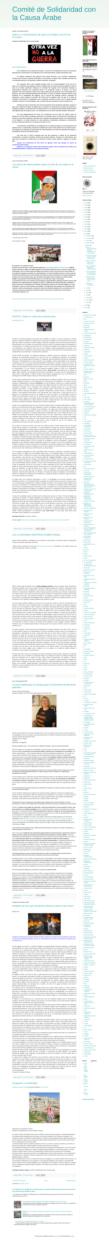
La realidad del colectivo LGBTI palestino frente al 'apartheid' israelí (89, 718)
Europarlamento (88, 600)
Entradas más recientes (19, 1180)
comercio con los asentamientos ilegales (90, 435)
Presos (86, 875)
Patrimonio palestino (89, 839)
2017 (85, 224)
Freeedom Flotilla (89, 618)
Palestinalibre (86, 1080)
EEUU (85, 552)
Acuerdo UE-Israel (89, 323)
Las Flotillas (87, 722)
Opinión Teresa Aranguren (88, 820)
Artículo (86, 358)
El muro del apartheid (90, 560)
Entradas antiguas (71, 1180)
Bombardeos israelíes (90, 393)
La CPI (86, 698)
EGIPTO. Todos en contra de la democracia (34, 316)
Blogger (72, 1236)
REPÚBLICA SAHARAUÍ (87, 925)
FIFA (85, 604)
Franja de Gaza (88, 616)
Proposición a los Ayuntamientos (88, 885)
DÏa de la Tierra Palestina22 (88, 521)
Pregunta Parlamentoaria (88, 856)
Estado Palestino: (89, 596)
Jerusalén (86, 678)
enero (87, 302)
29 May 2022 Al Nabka (90, 315)
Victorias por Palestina (90, 1045)
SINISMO (86, 979)
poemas (86, 853)
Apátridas (86, 349)
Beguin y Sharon (88, 379)
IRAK (85, 657)
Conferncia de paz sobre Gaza (89, 456)
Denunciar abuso (88, 1099)
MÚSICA (86, 792)
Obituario (86, 807)
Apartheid (86, 345)
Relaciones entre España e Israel (88, 918)
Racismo (86, 894)
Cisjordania (87, 423)
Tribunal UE (87, 1019)
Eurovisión (87, 602)
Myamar (86, 796)
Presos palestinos (89, 877)
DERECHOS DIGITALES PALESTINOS (88, 497)
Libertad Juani (88, 743)
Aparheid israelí (88, 343)
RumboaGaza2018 (89, 961)
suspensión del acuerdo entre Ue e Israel (89, 1002)
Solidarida (86, 985)
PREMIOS (87, 869)
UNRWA (86, 1034)
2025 (85, 205)
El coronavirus (88, 556)
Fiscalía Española (89, 608)
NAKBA (86, 798)
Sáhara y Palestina (89, 971)
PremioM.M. (87, 866)
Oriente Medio (88, 825)
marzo (88, 297)
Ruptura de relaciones (90, 963)
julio (87, 288)
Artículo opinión (88, 362)
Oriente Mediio (88, 823)
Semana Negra (88, 973)
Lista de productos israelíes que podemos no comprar (29, 1221)
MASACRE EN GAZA (90, 768)
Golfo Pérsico (87, 633)
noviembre (89, 238)
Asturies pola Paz (89, 369)
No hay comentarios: (28, 155)
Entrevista (86, 586)
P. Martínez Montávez (90, 827)
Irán (85, 661)
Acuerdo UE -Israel (89, 321)
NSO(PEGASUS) (88, 805)
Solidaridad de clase (89, 993)
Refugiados (87, 915)
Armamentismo (88, 356)
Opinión (86, 817)
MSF (85, 786)
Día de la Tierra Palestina (88, 511)
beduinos (86, 377)
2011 (85, 307)
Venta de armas (88, 1043)
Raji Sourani (87, 898)
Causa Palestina (88, 409)
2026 (85, 203)
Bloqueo (86, 389)
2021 (85, 214)
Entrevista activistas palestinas (89, 589)
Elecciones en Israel (89, 570)
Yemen (86, 1056)
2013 (85, 233)
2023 (85, 210)
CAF (85, 395)
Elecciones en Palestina (88, 572)
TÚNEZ (86, 1021)
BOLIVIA (86, 391)
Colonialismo (87, 429)
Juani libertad (87, 690)
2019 (85, 219)
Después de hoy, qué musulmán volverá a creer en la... (90, 279)
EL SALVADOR (88, 562)
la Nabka (86, 711)
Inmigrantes (87, 653)
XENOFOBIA (87, 1054)
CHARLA (86, 413)
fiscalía (86, 606)
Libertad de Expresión (90, 741)
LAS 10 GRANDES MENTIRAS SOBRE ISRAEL (36, 534)
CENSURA (87, 411)
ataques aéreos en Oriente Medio (89, 372)
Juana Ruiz (87, 686)
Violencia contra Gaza (90, 1050)
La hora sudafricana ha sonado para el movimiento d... (91, 273)
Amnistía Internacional (90, 333)
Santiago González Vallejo (20, 1087)
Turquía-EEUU (88, 1025)
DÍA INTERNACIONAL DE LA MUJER (90, 533)
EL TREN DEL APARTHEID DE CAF (90, 565)
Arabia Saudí (87, 352)
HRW (85, 637)
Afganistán (87, 327)
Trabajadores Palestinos (87, 1013)
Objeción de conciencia (90, 809)
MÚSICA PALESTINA (90, 794)
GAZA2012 (87, 625)
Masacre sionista (88, 770)
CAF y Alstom (87, 399)
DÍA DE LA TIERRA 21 (90, 508)
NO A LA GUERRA (89, 803)
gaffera (56, 1236)
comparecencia (88, 442)
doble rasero (87, 540)
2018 (85, 222)
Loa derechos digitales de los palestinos (90, 753)
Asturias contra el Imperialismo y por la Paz (89, 365)
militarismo (87, 778)
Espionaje (86, 594)
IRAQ (85, 665)
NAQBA (86, 800)
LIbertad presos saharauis (88, 738)
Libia (85, 748)
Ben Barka (87, 383)
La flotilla (86, 700)
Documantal (87, 542)
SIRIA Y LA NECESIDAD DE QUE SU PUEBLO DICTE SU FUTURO (90, 250)
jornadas (86, 680)
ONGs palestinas (88, 813)
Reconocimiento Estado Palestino (88, 907)
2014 (85, 231)
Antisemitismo (88, 339)
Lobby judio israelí (89, 756)
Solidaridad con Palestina (88, 990)
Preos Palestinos (88, 871)
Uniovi (85, 1032)
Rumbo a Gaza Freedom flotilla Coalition (88, 957)
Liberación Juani (88, 732)
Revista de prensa (89, 170)
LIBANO (86, 727)
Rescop (86, 928)
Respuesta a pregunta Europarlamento (90, 937)
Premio (86, 864)
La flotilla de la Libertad (90, 702)
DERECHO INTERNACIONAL (89, 493)
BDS (19, 897)
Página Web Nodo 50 (90, 166)
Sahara (86, 967)
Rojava (86, 949)
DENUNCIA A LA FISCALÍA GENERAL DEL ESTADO (90, 485)
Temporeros (87, 1006)
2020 (85, 217)
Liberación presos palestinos (89, 734)
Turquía (86, 1023)
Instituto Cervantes (89, 655)
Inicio (45, 1180)
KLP (85, 696)
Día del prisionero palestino (89, 525)
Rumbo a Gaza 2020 (89, 954)
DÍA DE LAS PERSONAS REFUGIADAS (88, 505)
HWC (85, 645)
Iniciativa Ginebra (89, 651)
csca (86, 189)
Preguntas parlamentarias (88, 861)
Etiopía (86, 598)
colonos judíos (88, 433)
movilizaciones (88, 784)
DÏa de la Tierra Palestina (88, 514)
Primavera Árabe (88, 879)
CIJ (85, 417)
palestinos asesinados (90, 835)
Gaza (85, 620)
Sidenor (86, 977)
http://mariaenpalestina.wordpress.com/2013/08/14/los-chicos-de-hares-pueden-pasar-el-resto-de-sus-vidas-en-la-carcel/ (38, 298)
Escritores (86, 591)
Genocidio (87, 627)
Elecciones (87, 568)
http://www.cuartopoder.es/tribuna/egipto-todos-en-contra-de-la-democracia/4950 (45, 520)
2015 (85, 229)
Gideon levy (87, 629)
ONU (85, 815)
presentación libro (89, 873)
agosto (88, 245)
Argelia (86, 354)
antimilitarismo (88, 337)
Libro (85, 751)
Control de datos (88, 459)
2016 (85, 226)
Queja (85, 890)
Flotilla (86, 610)
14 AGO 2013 (44, 1087)
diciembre (88, 235)
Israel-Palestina (88, 674)
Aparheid (86, 341)
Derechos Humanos (89, 501)
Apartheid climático (89, 347)
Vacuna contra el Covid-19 (88, 1038)
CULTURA (87, 471)
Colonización (87, 431)
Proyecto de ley (88, 888)
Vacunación (87, 1041)
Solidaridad (87, 988)
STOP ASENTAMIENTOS (89, 996)
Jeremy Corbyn (88, 676)
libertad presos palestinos (88, 745)
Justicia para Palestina (90, 694)
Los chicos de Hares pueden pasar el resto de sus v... (91, 257)
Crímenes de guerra (89, 468)
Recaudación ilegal (89, 900)
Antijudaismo (87, 335)
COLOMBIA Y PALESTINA (88, 426)
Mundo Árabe (87, 788)
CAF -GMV (87, 397)
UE (85, 1027)
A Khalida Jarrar (88, 317)
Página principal (88, 168)
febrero (88, 300)
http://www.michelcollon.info (45, 546)
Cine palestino (88, 421)
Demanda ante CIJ (89, 476)
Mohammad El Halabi (90, 780)
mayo (87, 292)
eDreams (86, 550)
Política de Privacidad (90, 172)
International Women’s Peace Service (57, 267)
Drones (86, 547)
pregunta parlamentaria (90, 859)
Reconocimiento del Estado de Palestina (89, 903)
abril (87, 295)
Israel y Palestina (88, 672)
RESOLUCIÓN (88, 933)
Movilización (87, 782)
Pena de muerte (88, 847)
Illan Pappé (87, 649)
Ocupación (87, 811)
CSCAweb (85, 1064)
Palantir (86, 831)
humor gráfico (87, 643)
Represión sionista (89, 923)
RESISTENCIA (88, 930)
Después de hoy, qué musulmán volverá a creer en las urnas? (43, 906)
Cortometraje (87, 464)
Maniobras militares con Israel (89, 763)
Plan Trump (87, 851)
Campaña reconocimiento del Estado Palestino (89, 403)
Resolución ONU (88, 935)
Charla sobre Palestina (90, 415)
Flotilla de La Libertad (90, 612)
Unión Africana (88, 1029)
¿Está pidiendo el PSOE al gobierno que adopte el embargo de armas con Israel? (44, 1201)
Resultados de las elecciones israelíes (89, 944)
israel (85, 670)
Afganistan (87, 325)
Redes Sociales (88, 913)
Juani (85, 688)
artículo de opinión (89, 360)
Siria (85, 983)
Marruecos (87, 766)
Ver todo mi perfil (87, 195)
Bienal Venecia (88, 387)
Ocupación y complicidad (24, 1083)
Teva (85, 1010)
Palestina (86, 833)
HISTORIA (87, 635)
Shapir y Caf (87, 975)
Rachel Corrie (87, 892)
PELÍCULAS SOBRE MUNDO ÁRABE (89, 844)
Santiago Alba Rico (18, 320)
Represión (87, 921)
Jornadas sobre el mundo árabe (89, 683)
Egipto (86, 554)
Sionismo (86, 981)
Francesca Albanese (89, 614)
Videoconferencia (89, 1048)
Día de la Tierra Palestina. (88, 518)
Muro (85, 790)
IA (84, 647)
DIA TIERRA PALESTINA (87, 537)
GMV (85, 631)
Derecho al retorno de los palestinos (90, 489)
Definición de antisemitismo (87, 473)
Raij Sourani (87, 896)
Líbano (86, 730)
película (86, 841)
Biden (85, 385)
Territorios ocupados (89, 1008)
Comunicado (87, 444)
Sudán (86, 999)
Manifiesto (87, 758)
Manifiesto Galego (89, 760)
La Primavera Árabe (89, 713)
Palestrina (86, 837)
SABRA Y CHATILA (89, 965)
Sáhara (86, 969)
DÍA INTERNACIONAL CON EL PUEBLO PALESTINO (90, 529)
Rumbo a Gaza (88, 951)
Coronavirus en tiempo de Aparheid (90, 461)
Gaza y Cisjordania (89, 623)
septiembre (89, 243)
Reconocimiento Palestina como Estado (90, 910)
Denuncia (86, 482)
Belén (85, 381)
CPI (85, 466)
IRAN (85, 659)
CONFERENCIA (88, 453)
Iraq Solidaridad (86, 1076)
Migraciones (87, 776)
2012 (85, 305)
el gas (85, 558)
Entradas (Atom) (24, 1183)
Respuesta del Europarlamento (88, 941)
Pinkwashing (87, 849)
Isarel (85, 668)
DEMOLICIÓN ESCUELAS (88, 479)
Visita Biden (87, 1052)
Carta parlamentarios (89, 406)
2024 (85, 207)
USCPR (86, 1036)
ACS (85, 319)
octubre (88, 240)
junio (87, 290)
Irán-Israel (87, 663)
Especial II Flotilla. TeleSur (86, 1070)
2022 (85, 212)
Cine (85, 419)
